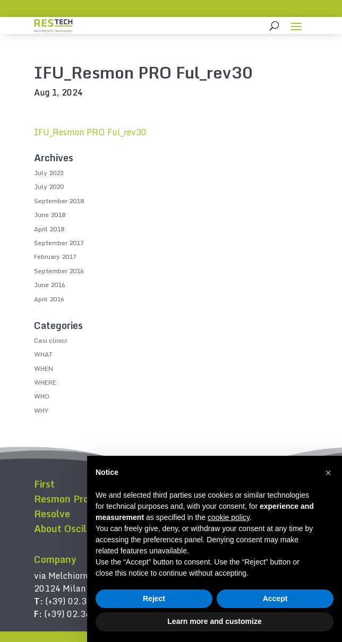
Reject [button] (154, 598)
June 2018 (49, 215)
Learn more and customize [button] (214, 621)
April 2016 (49, 299)
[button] (328, 472)
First (44, 484)
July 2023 (49, 173)
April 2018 (49, 229)
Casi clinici (50, 340)
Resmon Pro (61, 499)
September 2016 (59, 271)
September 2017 (59, 243)
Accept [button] (275, 598)
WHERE (45, 382)
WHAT (43, 354)
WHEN (43, 368)
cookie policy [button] (229, 517)
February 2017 (55, 256)
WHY (41, 410)
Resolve (52, 514)
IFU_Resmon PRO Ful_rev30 (90, 132)
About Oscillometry (78, 528)
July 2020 (49, 186)
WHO (41, 396)
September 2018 (59, 201)
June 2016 (49, 285)
